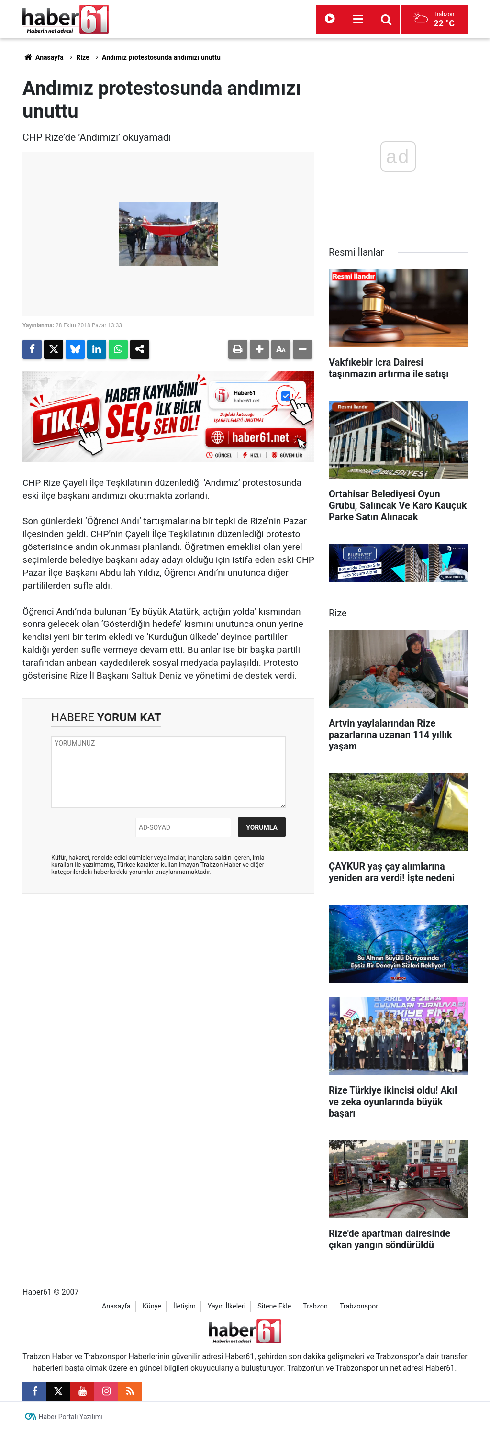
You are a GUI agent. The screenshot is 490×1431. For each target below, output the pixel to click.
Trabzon (315, 1306)
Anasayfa (43, 57)
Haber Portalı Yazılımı (71, 1416)
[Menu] (358, 19)
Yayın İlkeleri (226, 1306)
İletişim (184, 1306)
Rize (82, 57)
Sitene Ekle (274, 1306)
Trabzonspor (359, 1306)
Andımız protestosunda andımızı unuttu (161, 57)
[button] (259, 349)
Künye (152, 1306)
